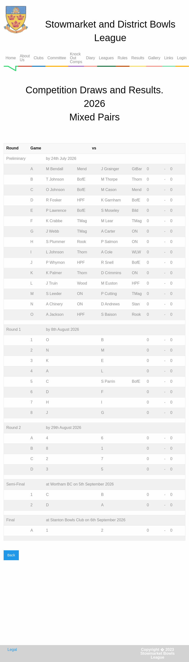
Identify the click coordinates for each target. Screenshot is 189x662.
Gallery (154, 58)
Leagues (106, 58)
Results (137, 58)
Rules (122, 58)
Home (11, 58)
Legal (12, 649)
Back (11, 555)
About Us (25, 58)
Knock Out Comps (76, 58)
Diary (90, 58)
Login (182, 58)
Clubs (39, 58)
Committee (56, 58)
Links (168, 58)
